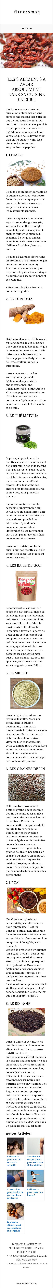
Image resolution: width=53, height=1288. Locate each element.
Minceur (20, 1244)
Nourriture (34, 1244)
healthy (38, 1248)
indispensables (26, 1252)
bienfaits (18, 1248)
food (28, 1248)
